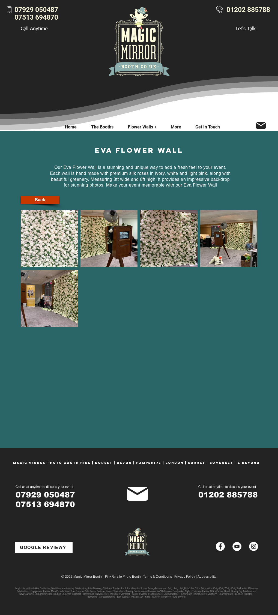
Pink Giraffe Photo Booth (123, 576)
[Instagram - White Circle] (253, 546)
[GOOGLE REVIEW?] (44, 547)
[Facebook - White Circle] (220, 546)
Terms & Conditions (157, 576)
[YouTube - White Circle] (236, 546)
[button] (176, 127)
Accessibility (207, 576)
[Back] (40, 200)
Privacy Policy (184, 576)
